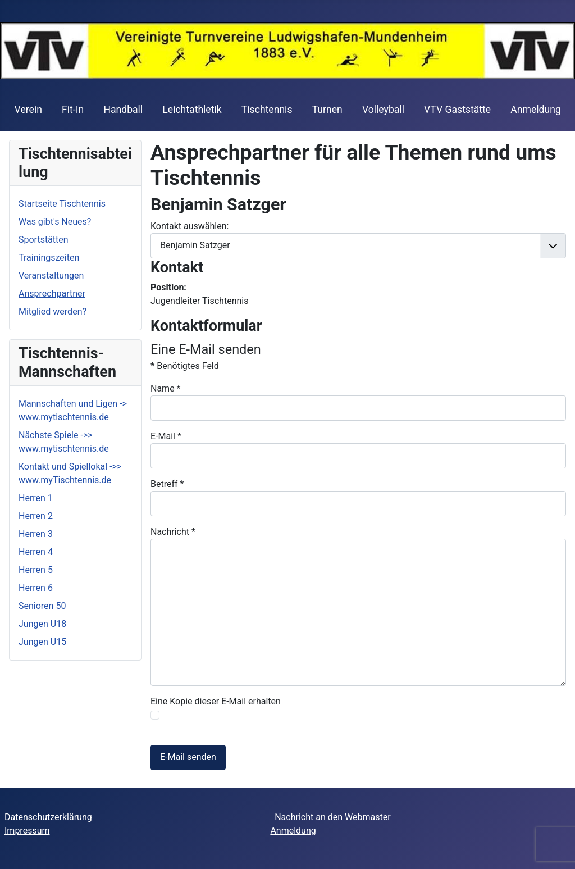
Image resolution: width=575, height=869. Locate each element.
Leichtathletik (191, 109)
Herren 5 (36, 570)
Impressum (27, 830)
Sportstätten (44, 239)
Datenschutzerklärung (48, 817)
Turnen (327, 109)
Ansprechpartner (52, 293)
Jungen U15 (42, 641)
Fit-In (73, 109)
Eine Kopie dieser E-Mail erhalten (215, 701)
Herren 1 (36, 498)
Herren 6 (36, 588)
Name (165, 388)
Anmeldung (535, 109)
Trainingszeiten (49, 257)
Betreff (167, 484)
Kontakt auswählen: (189, 226)
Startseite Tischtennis (62, 203)
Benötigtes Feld (184, 366)
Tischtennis (267, 109)
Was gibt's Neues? (55, 221)
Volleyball (383, 109)
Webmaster (368, 817)
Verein (28, 109)
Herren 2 (36, 516)
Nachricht (172, 531)
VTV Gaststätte (457, 109)
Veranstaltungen (51, 275)
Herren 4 (36, 552)
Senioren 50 (42, 605)
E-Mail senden (188, 757)
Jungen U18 (42, 623)
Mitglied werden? (52, 311)
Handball (123, 109)
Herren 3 (36, 534)
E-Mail (165, 436)
